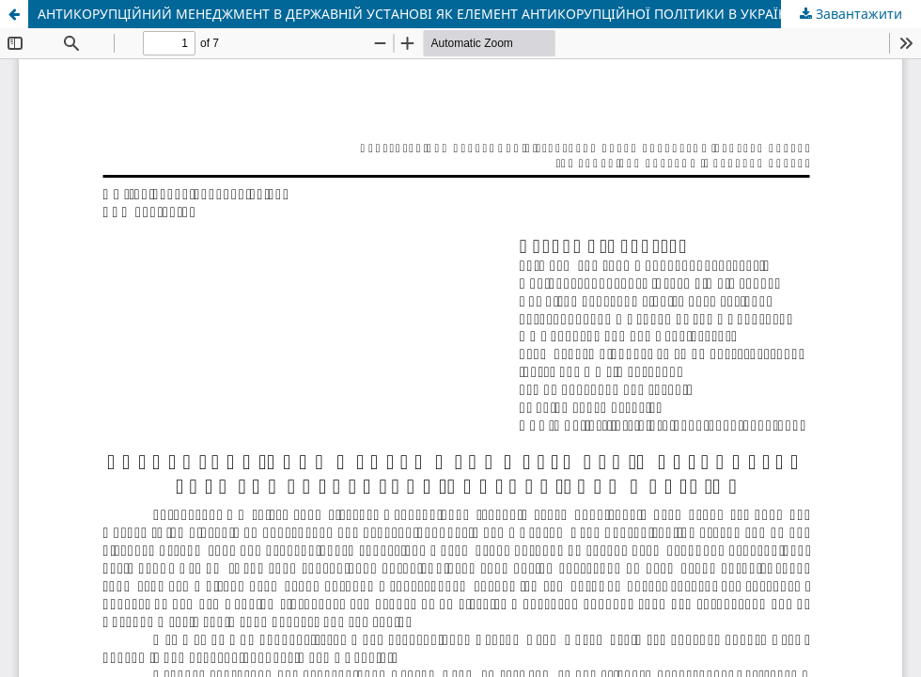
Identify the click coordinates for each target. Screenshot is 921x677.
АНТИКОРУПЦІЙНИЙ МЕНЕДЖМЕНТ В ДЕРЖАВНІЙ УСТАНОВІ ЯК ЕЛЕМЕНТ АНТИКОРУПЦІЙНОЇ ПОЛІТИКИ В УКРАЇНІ (415, 14)
